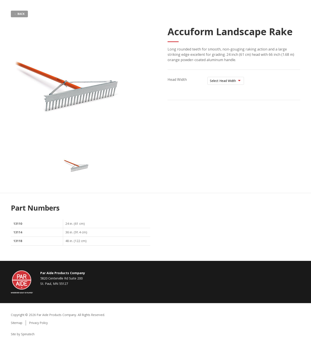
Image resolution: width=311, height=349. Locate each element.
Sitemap (16, 323)
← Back (19, 14)
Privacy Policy (38, 323)
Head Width (177, 79)
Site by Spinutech (23, 334)
